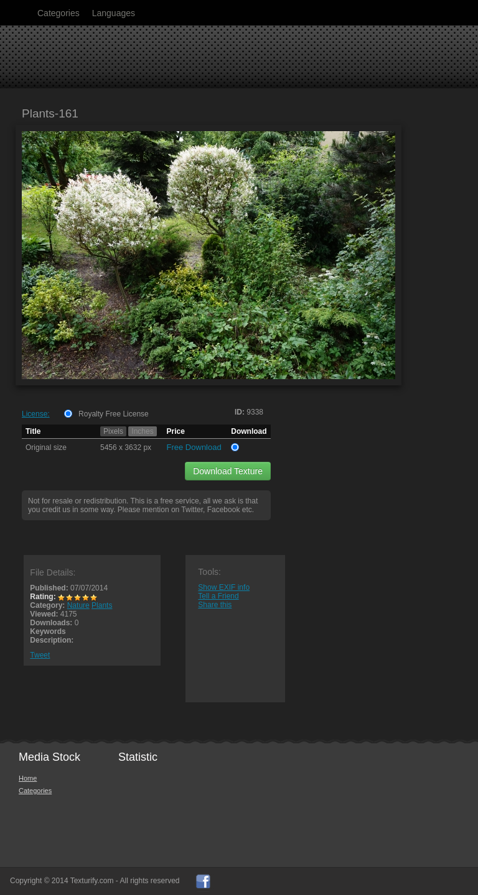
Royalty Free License (113, 414)
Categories (58, 13)
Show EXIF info (224, 587)
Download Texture (228, 471)
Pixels (113, 431)
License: (36, 414)
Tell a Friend (218, 596)
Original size (46, 447)
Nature (78, 605)
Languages (113, 13)
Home (28, 778)
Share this (215, 604)
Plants (101, 605)
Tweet (40, 655)
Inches (142, 431)
